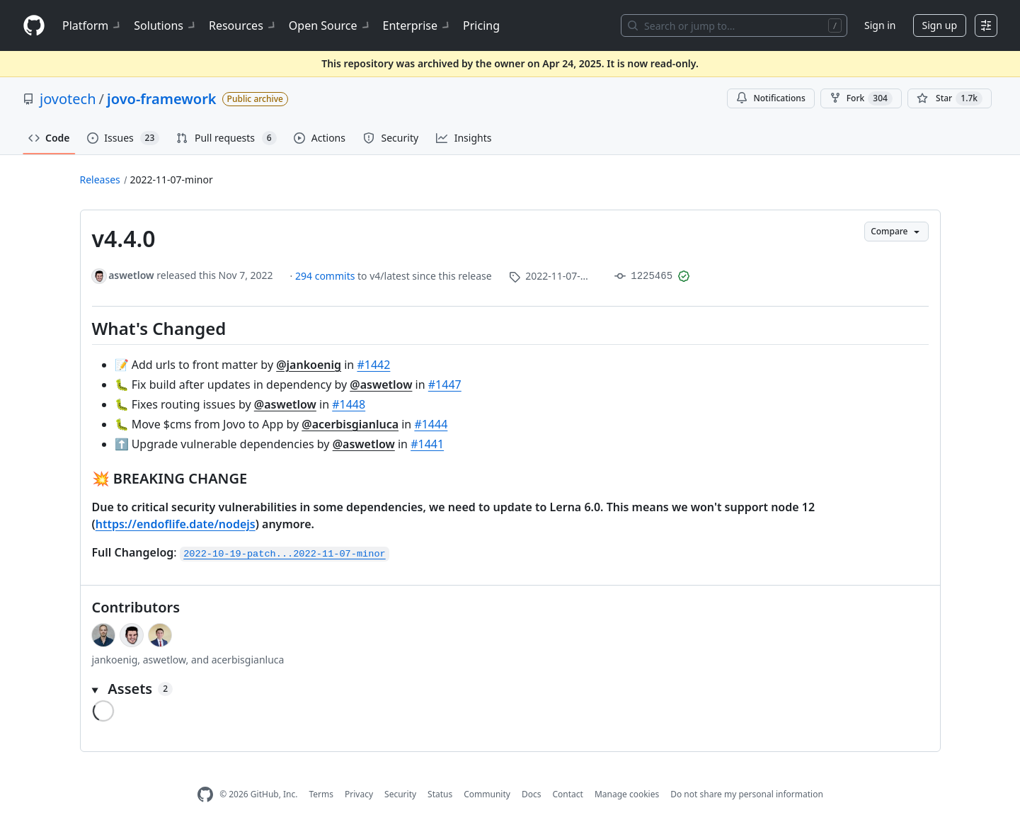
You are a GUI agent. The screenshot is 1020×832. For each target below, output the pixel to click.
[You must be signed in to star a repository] (949, 98)
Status (440, 794)
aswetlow (131, 275)
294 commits (326, 276)
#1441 (427, 444)
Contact (567, 794)
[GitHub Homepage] (205, 795)
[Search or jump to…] (734, 25)
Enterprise (417, 25)
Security (400, 794)
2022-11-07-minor (171, 179)
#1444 (430, 424)
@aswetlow (381, 384)
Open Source (330, 25)
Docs (531, 794)
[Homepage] (34, 26)
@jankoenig (308, 364)
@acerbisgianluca (350, 424)
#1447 (445, 384)
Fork (861, 98)
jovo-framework (162, 98)
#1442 (373, 364)
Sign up (939, 25)
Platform (92, 25)
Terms (321, 794)
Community (487, 794)
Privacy (359, 794)
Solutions (165, 25)
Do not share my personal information (746, 794)
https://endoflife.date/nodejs (176, 524)
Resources (243, 25)
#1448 (348, 404)
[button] (510, 689)
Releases (100, 179)
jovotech (68, 98)
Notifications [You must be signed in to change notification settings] (770, 98)
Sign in (879, 25)
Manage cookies (627, 794)
